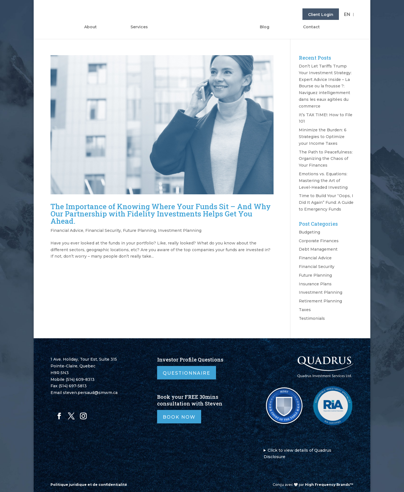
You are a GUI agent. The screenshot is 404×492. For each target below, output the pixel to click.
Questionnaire (186, 373)
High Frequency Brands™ (329, 484)
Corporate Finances (319, 240)
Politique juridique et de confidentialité (88, 484)
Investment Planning (179, 230)
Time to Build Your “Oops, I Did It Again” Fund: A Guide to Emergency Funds (326, 202)
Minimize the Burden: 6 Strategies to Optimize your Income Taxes (322, 136)
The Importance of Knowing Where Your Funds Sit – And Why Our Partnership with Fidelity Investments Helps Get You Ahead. (160, 214)
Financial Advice (66, 230)
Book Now (179, 417)
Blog (264, 27)
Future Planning (139, 230)
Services (139, 27)
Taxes (305, 309)
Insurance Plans (315, 283)
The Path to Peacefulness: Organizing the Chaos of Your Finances (326, 159)
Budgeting (309, 232)
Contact (311, 27)
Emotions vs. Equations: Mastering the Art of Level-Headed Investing (323, 180)
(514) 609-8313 (80, 379)
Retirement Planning (320, 301)
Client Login (320, 14)
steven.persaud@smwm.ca (90, 392)
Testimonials (312, 318)
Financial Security (103, 230)
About (90, 27)
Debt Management (318, 249)
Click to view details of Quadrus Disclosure (298, 454)
